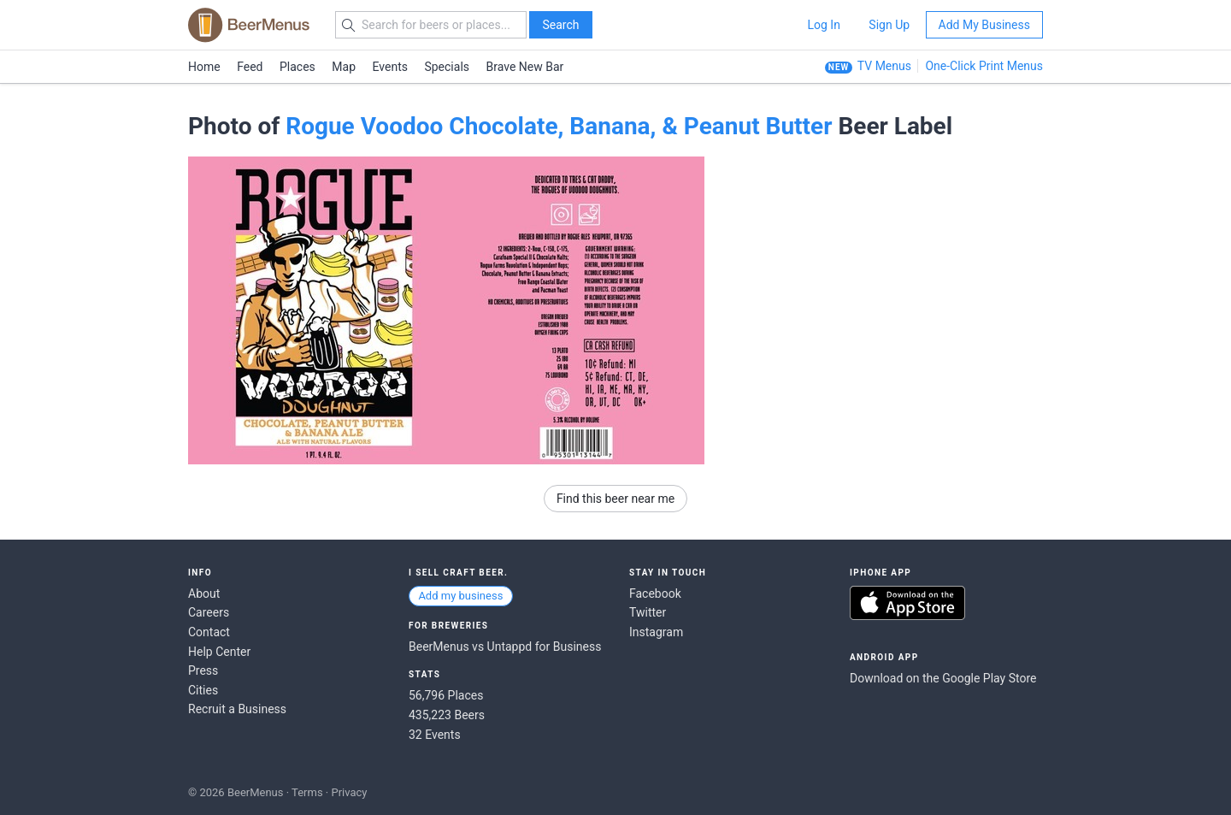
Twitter (647, 612)
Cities (203, 690)
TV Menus (884, 66)
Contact (209, 632)
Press (203, 670)
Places (297, 67)
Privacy (349, 792)
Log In (823, 25)
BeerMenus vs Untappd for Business (505, 646)
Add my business (460, 595)
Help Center (219, 651)
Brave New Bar (525, 67)
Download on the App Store (907, 603)
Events (390, 67)
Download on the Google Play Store (943, 678)
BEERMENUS (248, 25)
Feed (249, 67)
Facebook (655, 593)
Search (560, 25)
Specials (446, 67)
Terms (307, 792)
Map (344, 67)
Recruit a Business (237, 709)
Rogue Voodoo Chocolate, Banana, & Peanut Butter (559, 126)
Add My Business (984, 25)
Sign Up (889, 25)
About (204, 593)
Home (204, 67)
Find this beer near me (615, 498)
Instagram (656, 632)
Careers (208, 612)
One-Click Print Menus (984, 66)
